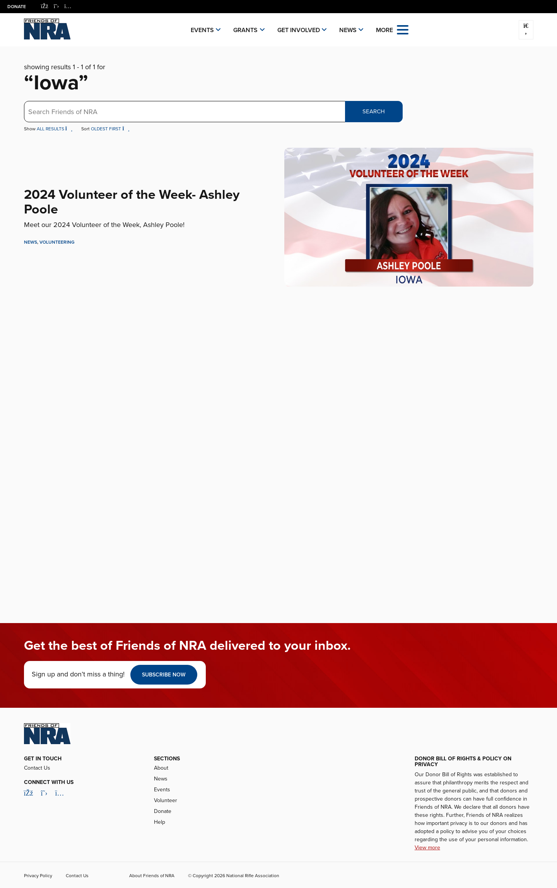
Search (373, 111)
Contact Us (37, 768)
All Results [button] (55, 128)
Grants (245, 30)
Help (159, 822)
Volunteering (57, 242)
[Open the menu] (402, 29)
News (348, 30)
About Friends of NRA (151, 875)
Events (202, 30)
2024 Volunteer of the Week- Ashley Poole (131, 202)
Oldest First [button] (110, 128)
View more (427, 847)
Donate (17, 6)
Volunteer (165, 800)
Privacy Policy (38, 875)
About (161, 768)
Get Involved (298, 30)
